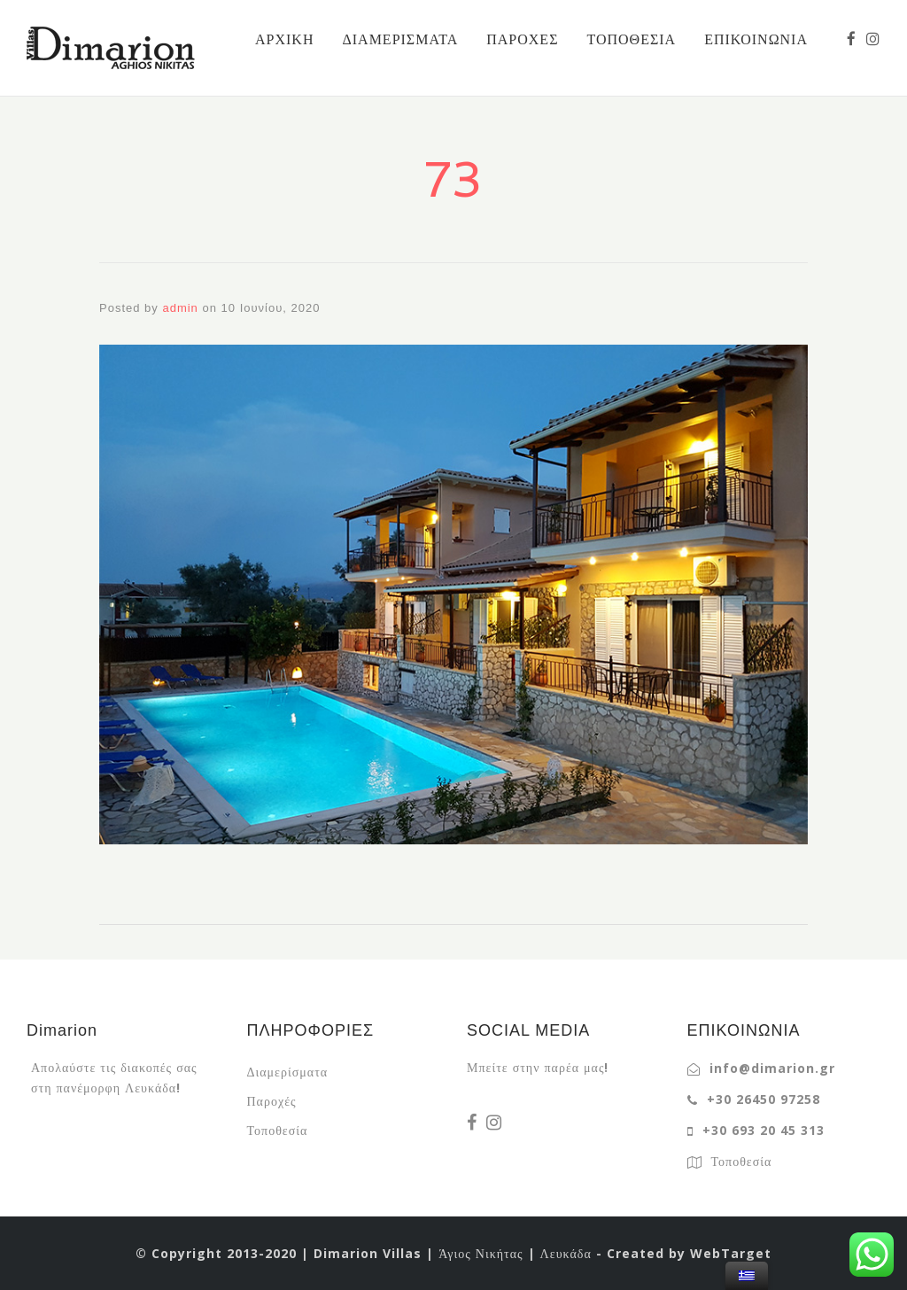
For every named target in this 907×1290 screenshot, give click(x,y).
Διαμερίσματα (288, 1071)
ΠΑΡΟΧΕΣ (522, 39)
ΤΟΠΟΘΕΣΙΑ (631, 39)
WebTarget (730, 1253)
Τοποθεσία (277, 1130)
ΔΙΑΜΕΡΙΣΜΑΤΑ (400, 39)
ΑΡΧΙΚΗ (284, 39)
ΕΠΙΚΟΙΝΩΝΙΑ (756, 39)
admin (180, 308)
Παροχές (272, 1100)
